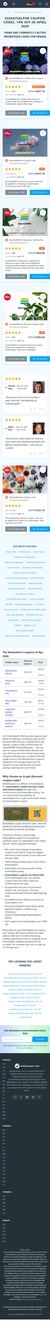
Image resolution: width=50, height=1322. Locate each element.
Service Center (5, 1206)
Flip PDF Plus (5, 1108)
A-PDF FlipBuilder (5, 1184)
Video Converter (35, 583)
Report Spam (5, 1227)
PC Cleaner (39, 604)
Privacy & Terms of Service (31, 1299)
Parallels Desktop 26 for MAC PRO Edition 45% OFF (25, 982)
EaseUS (5, 1140)
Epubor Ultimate (5, 1111)
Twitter (33, 1097)
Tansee (5, 1171)
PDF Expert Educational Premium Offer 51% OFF (25, 978)
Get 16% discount (39, 113)
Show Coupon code (16, 113)
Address (5, 1209)
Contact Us (5, 1213)
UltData (5, 1081)
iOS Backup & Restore (25, 594)
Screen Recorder (37, 599)
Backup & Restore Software (25, 573)
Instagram (15, 1097)
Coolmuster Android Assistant (10, 712)
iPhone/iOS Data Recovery (17, 578)
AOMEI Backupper (5, 1098)
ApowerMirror (5, 1118)
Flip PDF (9, 604)
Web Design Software (25, 630)
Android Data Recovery (36, 562)
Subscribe (40, 1039)
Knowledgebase (5, 1234)
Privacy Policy (38, 1045)
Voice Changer (13, 567)
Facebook (21, 1097)
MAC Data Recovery (15, 615)
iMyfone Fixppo (5, 1115)
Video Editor (11, 552)
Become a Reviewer (5, 1241)
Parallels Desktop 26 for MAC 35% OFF (25, 989)
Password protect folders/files (33, 609)
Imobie (5, 1167)
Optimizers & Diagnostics (25, 557)
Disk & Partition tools (17, 583)
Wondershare (5, 1143)
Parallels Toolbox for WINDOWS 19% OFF (25, 1001)
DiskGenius (5, 1105)
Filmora (5, 1064)
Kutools (5, 1130)
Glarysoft (5, 1157)
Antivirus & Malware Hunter (17, 636)
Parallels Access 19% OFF (25, 1005)
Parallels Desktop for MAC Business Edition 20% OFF (25, 986)
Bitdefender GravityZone (5, 1074)
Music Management (23, 604)
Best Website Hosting (5, 1202)
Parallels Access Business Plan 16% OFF (25, 1013)
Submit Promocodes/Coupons (5, 1238)
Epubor (5, 1177)
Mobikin (5, 1174)
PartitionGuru (5, 1091)
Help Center (5, 1224)
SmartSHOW (5, 1094)
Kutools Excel (5, 1084)
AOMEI (5, 1147)
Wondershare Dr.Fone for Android (11, 723)
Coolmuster (5, 1070)
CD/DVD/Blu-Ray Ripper (31, 620)
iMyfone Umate (5, 1101)
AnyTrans (5, 1087)
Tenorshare (5, 1136)
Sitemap (5, 1231)
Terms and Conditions (25, 1048)
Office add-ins (25, 552)
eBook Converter (35, 588)
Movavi (5, 1133)
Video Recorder (38, 636)
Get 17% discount (39, 192)
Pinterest (39, 1097)
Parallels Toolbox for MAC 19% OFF (25, 997)
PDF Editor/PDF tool (34, 615)
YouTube (27, 1097)
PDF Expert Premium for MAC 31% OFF (25, 974)
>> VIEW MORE (25, 1017)
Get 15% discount (39, 276)
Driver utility (39, 552)
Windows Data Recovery (32, 567)
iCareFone (5, 1077)
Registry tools (30, 625)
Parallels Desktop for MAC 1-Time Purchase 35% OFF (25, 993)
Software (18, 625)
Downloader (13, 620)
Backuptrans (5, 1164)
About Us (5, 1196)
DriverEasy (5, 1067)
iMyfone (5, 1153)
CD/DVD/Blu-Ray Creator (16, 599)
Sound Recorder (11, 609)
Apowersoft (5, 1181)
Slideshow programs (16, 588)
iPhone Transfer (37, 578)
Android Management (13, 562)
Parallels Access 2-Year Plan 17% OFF (25, 1009)
